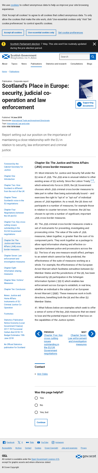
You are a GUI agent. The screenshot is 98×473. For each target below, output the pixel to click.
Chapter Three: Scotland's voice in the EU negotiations (14, 200)
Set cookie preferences (70, 32)
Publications (36, 64)
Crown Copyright (51, 448)
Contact (28, 448)
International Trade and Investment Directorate (31, 120)
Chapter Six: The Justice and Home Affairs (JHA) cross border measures (12, 245)
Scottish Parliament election (25, 43)
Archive (18, 448)
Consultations (77, 64)
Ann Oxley (42, 374)
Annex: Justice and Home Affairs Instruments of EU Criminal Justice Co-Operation (13, 301)
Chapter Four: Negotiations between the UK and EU (14, 213)
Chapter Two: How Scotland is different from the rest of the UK (14, 188)
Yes (42, 397)
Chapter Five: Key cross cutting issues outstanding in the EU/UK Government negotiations (14, 228)
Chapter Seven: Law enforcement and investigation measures (14, 258)
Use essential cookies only (41, 32)
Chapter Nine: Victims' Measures (14, 281)
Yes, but (44, 412)
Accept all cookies (13, 32)
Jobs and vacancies (69, 448)
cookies (15, 5)
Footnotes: (9, 314)
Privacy (84, 448)
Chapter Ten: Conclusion (14, 289)
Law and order (24, 124)
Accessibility (7, 448)
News (24, 64)
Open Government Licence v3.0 (45, 459)
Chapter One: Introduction (9, 177)
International (12, 124)
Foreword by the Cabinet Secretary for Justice (13, 167)
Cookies (38, 448)
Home (4, 72)
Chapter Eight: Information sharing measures (12, 271)
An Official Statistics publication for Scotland (14, 346)
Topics (14, 64)
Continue (41, 422)
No (41, 405)
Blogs (89, 64)
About (4, 64)
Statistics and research (56, 64)
